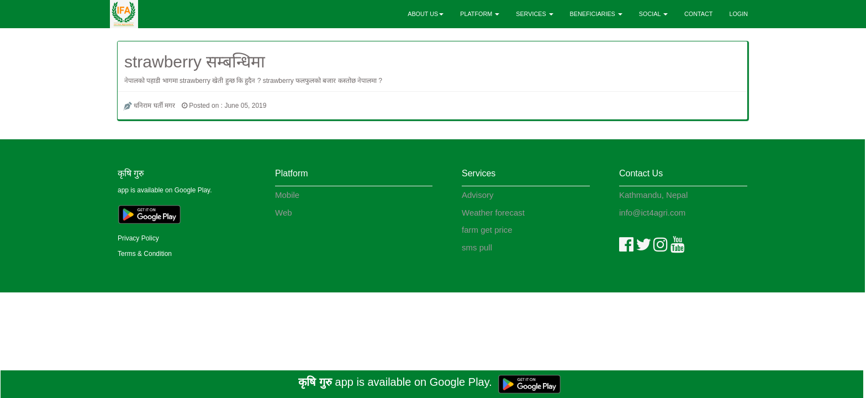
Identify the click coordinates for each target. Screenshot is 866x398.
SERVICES (534, 14)
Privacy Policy (138, 238)
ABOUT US (425, 14)
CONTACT (698, 14)
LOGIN (738, 14)
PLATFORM (479, 14)
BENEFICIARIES (596, 14)
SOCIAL (653, 14)
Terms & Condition (145, 254)
